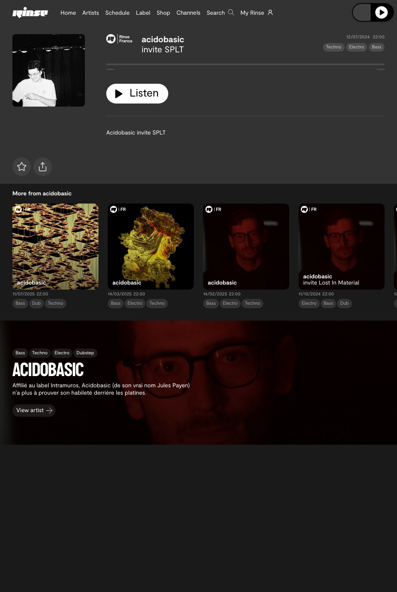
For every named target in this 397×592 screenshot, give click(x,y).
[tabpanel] (245, 66)
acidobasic (163, 39)
